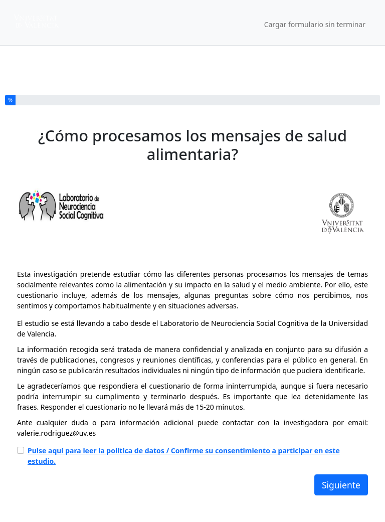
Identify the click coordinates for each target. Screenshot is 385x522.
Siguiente (341, 485)
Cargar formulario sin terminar (314, 24)
